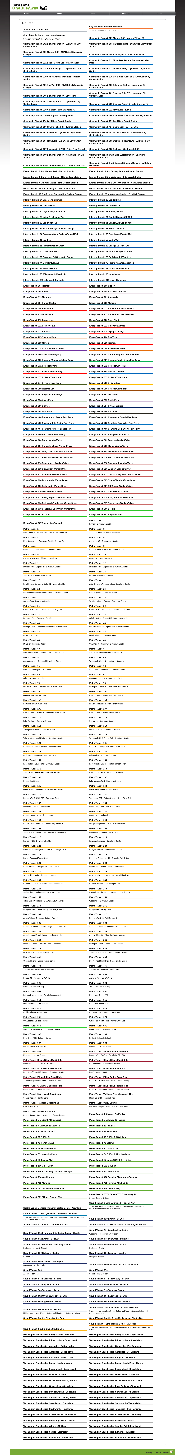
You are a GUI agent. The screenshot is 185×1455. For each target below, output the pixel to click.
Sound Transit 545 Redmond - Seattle (107, 1244)
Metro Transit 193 (32, 820)
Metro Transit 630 (98, 949)
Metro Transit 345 (32, 931)
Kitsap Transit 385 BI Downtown (105, 383)
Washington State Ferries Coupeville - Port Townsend (115, 1346)
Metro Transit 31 (31, 606)
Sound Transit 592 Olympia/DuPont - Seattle (45, 1296)
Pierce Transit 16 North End (103, 1131)
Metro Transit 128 (32, 743)
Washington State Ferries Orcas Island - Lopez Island (115, 1380)
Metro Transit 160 (98, 769)
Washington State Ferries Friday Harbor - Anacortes (49, 1335)
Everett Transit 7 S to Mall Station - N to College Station (50, 183)
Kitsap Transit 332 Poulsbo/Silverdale (107, 366)
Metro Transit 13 (31, 572)
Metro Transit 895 (98, 974)
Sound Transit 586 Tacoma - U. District (42, 1290)
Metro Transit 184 (32, 812)
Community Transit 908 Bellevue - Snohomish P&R (114, 149)
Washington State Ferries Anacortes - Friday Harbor (49, 1346)
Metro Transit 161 (32, 777)
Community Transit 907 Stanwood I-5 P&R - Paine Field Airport (54, 149)
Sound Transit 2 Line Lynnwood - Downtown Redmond (50, 1214)
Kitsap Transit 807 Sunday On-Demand (42, 523)
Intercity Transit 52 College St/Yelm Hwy (109, 246)
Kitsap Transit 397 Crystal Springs (106, 406)
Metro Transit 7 (31, 546)
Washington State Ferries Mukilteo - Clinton (44, 1375)
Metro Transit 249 (32, 889)
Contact (159, 13)
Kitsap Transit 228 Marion (36, 343)
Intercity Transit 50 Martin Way (104, 240)
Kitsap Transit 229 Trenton (102, 343)
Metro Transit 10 (97, 554)
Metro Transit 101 (98, 692)
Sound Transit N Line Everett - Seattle (42, 1310)
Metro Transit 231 (32, 872)
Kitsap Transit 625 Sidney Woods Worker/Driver (112, 480)
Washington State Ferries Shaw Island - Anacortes (114, 1392)
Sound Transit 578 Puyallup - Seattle (41, 1284)
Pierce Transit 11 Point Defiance (39, 1131)
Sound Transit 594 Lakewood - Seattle (108, 1296)
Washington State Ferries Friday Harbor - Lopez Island (116, 1335)
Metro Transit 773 (32, 966)
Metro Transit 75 (97, 683)
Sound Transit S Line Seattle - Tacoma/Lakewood (113, 1307)
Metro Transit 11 (31, 563)
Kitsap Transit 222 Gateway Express (107, 326)
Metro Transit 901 (32, 983)
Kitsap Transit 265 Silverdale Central (107, 349)
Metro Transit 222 (32, 846)
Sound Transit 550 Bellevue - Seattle (41, 1253)
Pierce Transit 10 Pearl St (101, 1126)
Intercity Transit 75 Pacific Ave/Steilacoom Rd (111, 263)
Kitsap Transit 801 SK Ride (36, 515)
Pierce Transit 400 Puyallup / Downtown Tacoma (113, 1177)
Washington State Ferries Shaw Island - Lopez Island (115, 1397)
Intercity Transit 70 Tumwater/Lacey (41, 251)
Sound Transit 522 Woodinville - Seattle (108, 1230)
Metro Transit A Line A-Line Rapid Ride (108, 1051)
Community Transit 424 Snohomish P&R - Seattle (113, 127)
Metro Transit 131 (98, 743)
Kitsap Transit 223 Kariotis (36, 331)
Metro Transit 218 (98, 837)
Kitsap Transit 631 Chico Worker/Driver (108, 492)
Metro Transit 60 (97, 657)
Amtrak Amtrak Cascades (36, 29)
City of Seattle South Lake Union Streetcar (44, 35)
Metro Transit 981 (98, 1026)
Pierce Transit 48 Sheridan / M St (39, 1149)
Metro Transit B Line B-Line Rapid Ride (42, 1060)
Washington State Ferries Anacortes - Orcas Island (114, 1352)
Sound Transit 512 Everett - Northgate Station (45, 1224)
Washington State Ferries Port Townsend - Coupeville (49, 1392)
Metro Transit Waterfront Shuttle (39, 1111)
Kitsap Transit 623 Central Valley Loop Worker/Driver (115, 474)
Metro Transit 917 (32, 1009)
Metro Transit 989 (32, 1051)
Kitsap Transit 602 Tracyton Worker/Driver (110, 440)
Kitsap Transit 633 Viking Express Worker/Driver (47, 497)
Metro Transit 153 (98, 760)
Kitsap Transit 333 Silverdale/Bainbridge (43, 372)
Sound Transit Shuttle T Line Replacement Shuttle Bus (116, 1318)
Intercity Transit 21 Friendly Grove (106, 211)
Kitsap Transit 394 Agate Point (38, 400)
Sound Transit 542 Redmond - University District (47, 1244)
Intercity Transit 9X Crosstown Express (42, 200)
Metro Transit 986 (98, 1034)
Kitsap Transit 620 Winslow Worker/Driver (110, 469)
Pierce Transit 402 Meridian (36, 1183)
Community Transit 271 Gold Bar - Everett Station (113, 121)
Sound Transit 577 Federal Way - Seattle (109, 1279)
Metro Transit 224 (32, 854)
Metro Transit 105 (98, 700)
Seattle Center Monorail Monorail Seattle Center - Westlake (52, 1208)
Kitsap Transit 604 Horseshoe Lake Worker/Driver (47, 446)
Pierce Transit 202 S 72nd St (103, 1166)
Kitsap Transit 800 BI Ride (102, 509)
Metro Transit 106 (32, 709)
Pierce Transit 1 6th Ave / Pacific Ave (107, 1114)
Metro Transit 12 (97, 563)
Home (26, 13)
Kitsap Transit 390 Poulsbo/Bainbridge (108, 389)
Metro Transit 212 (32, 837)
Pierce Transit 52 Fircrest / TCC (104, 1149)
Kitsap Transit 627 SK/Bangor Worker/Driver (111, 486)
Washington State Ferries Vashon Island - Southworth (49, 1415)
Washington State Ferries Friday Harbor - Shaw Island (115, 1340)
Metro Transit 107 (98, 709)
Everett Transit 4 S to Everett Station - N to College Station (52, 177)
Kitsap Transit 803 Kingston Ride (105, 515)
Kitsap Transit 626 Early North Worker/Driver (45, 486)
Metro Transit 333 (98, 923)
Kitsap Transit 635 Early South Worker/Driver (111, 497)
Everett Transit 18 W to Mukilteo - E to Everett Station (115, 188)
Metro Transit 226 (32, 863)
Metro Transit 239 (98, 872)
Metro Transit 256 (98, 897)
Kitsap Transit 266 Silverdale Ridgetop (42, 354)
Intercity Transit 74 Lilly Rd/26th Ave (41, 263)
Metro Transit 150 (32, 760)
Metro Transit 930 (98, 1009)
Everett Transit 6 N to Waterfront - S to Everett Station (115, 177)
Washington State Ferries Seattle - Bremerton (45, 1432)
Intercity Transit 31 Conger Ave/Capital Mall (110, 223)
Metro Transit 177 (32, 794)
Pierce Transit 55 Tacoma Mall (38, 1160)
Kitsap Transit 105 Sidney (102, 286)
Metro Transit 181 (98, 794)
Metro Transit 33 (31, 615)
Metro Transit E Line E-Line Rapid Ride (42, 1077)
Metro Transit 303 (32, 914)
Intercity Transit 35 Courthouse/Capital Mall (110, 234)
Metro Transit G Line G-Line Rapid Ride (42, 1086)
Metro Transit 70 (31, 683)
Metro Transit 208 (98, 829)
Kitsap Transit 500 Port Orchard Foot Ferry (44, 434)
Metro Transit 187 (98, 812)
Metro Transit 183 (98, 803)
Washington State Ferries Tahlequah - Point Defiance (115, 1409)
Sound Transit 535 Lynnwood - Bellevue (109, 1239)
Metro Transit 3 (96, 529)
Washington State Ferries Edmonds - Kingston (112, 1432)
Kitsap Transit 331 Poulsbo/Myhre (40, 366)
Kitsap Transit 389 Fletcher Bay (38, 389)
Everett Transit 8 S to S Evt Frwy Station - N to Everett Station (119, 183)
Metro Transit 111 (32, 717)
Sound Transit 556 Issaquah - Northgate (43, 1262)
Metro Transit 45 (97, 632)
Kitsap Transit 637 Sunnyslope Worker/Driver (111, 503)
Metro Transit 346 (98, 931)
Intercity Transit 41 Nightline (37, 240)
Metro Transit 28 (97, 597)
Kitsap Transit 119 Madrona (37, 297)
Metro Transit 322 (98, 914)
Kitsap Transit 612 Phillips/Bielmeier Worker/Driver (48, 457)
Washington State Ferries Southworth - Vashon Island (115, 1403)
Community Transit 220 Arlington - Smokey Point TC (49, 110)
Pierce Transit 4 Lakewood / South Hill (42, 1126)
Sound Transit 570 (98, 1270)
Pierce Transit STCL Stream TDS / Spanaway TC (113, 1194)
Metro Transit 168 (98, 786)
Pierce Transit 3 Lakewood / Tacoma (107, 1120)
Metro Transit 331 (32, 923)
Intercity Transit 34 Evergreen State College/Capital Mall (50, 234)
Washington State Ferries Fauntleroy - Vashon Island (115, 1438)
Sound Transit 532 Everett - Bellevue (41, 1239)
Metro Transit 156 (32, 769)
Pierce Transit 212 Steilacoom (104, 1171)
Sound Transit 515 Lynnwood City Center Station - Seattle (51, 1233)
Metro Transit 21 (97, 580)
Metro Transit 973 (98, 1017)
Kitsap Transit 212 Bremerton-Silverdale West (111, 309)
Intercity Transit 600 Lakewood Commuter (44, 280)
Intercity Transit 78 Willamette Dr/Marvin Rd (44, 274)
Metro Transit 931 (32, 1017)
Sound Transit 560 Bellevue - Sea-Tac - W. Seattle (113, 1264)
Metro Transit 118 (32, 726)
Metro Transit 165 (32, 786)
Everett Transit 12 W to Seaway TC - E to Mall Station (49, 188)
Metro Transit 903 (98, 983)
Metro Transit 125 (98, 734)
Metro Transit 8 (96, 546)
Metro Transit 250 (98, 889)
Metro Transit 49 (97, 640)
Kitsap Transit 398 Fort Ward (37, 412)
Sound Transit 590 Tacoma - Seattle (106, 1290)
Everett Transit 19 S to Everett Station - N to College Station (52, 194)
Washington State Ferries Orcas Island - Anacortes (114, 1375)
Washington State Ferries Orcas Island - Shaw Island (49, 1386)
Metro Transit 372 (32, 949)
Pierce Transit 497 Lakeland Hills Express (43, 1189)
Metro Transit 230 (98, 863)
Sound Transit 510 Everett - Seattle (106, 1219)
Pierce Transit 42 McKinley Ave (38, 1143)
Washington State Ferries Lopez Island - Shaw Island (115, 1369)
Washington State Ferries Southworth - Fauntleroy (48, 1409)
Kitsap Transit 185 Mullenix (102, 303)
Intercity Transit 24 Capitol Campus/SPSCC (110, 217)
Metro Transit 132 (32, 752)
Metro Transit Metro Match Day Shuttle (42, 1094)
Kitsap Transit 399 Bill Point (103, 412)
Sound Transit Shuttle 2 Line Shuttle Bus (43, 1318)
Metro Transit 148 (98, 752)
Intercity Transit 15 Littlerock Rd (39, 206)
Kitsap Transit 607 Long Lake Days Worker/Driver (47, 452)
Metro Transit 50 (31, 649)
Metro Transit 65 (31, 674)
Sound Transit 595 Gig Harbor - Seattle (42, 1302)
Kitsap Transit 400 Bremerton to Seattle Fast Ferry (48, 417)
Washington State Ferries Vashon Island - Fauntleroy (115, 1415)
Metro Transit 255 (32, 897)
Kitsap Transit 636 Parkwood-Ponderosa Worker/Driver (50, 503)
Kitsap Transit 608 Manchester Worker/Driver (111, 452)
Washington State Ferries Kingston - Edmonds (112, 1357)
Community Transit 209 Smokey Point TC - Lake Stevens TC (118, 104)
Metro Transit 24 (97, 589)
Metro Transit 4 (31, 537)
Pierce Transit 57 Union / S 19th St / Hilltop (110, 1160)
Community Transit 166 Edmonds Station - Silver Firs (49, 96)
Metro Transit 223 (98, 846)
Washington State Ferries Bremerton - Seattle (111, 1420)
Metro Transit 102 (32, 700)
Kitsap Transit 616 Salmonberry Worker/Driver (46, 463)
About (59, 13)
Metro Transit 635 (98, 957)
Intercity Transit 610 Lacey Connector (107, 280)
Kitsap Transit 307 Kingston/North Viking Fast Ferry (114, 360)
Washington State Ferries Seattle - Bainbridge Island (115, 1426)
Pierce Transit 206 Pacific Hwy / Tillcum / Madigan (47, 1171)
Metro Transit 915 (98, 1000)
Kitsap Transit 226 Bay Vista (103, 337)
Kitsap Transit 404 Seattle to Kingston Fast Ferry (47, 429)
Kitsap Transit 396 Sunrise (36, 406)
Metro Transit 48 (31, 640)
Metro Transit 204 (32, 829)
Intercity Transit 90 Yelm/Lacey (104, 274)
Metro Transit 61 (31, 666)
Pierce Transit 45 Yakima (101, 1143)
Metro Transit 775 (98, 966)
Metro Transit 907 (98, 991)
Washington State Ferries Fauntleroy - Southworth (48, 1438)
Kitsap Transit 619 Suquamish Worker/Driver (45, 469)
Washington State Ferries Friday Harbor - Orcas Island (50, 1340)
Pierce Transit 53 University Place (40, 1154)
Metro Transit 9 (31, 554)
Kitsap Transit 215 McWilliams (38, 314)
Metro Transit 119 (98, 726)
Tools (93, 13)
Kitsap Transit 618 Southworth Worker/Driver (111, 463)
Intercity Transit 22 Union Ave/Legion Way (44, 217)
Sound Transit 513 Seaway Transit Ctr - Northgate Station (117, 1224)
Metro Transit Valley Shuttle (103, 1103)
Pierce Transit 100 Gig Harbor (38, 1166)
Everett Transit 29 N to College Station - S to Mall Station (117, 194)
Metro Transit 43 (97, 623)
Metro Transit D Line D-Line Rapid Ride (42, 1069)
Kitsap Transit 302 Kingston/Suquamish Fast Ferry (48, 360)
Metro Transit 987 (32, 1043)
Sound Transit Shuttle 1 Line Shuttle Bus (43, 1329)
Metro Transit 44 (31, 632)
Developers (126, 13)
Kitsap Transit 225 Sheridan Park (39, 337)
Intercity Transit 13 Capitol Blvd (105, 200)
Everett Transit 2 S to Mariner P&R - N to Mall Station (49, 171)
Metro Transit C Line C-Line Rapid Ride (108, 1060)
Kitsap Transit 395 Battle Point (104, 400)
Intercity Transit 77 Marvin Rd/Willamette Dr (110, 268)
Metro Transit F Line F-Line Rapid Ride (108, 1077)
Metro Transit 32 (97, 606)
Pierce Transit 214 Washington (38, 1177)
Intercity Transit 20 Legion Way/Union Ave (44, 211)
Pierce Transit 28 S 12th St (36, 1137)
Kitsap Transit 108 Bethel (35, 291)
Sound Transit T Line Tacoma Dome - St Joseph (112, 1324)
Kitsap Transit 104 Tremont (36, 286)
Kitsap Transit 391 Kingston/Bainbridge (42, 394)
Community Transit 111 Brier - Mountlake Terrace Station (51, 63)
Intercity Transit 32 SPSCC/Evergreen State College (48, 229)
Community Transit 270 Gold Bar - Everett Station (47, 121)
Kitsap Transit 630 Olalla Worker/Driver (42, 492)
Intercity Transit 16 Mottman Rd (105, 206)
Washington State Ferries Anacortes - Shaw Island (48, 1357)
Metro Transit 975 (32, 1026)
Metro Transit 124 (32, 734)
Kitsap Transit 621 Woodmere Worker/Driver (45, 474)
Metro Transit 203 (98, 820)
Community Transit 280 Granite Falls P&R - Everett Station (52, 127)
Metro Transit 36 (97, 615)
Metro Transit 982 (32, 1034)
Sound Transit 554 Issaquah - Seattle (107, 1253)
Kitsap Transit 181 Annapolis (103, 297)
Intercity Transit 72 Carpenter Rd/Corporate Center (48, 257)
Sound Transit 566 (32, 1270)
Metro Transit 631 (32, 957)
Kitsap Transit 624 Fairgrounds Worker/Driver (45, 480)
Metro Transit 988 (98, 1043)
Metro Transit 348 (32, 940)
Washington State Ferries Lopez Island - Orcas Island (49, 1369)
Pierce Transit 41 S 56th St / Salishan (107, 1137)
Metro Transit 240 (32, 880)
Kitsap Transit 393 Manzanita (103, 394)
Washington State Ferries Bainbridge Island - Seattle (49, 1420)
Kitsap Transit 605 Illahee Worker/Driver (109, 446)
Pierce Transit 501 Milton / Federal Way (42, 1197)
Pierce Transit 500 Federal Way (104, 1189)
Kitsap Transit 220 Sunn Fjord (104, 320)
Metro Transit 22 (31, 589)
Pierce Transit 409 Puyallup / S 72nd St (108, 1183)
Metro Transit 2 (31, 529)
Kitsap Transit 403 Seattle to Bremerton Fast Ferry (114, 423)
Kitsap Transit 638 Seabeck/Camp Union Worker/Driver (50, 509)
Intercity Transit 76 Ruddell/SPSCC (40, 268)
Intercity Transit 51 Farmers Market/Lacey (43, 246)
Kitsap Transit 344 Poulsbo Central (106, 372)
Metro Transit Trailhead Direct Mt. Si (41, 1103)
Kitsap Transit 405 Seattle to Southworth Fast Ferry (114, 429)
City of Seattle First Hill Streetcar (105, 27)
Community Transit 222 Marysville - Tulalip (110, 110)
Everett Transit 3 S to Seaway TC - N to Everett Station (116, 171)
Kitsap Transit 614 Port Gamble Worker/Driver (111, 457)
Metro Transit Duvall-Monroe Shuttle (107, 1069)
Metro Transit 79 (31, 692)
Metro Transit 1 (96, 520)
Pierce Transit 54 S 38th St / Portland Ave (109, 1154)
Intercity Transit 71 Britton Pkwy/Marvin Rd (110, 251)
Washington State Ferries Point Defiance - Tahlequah (115, 1386)
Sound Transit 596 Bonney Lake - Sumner (109, 1302)
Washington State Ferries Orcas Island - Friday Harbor (50, 1380)
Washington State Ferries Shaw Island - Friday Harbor (49, 1397)
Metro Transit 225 (98, 854)
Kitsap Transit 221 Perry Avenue (39, 326)
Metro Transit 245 (98, 880)
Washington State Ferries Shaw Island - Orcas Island (49, 1403)
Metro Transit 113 (98, 717)
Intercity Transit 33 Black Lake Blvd (106, 229)
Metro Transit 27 (31, 597)
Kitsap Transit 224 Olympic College (106, 331)
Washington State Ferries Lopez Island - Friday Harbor (116, 1363)
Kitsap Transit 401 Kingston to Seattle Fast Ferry (113, 417)
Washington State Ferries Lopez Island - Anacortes (48, 1363)
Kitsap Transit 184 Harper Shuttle (39, 303)
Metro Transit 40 (31, 623)
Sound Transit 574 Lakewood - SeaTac (42, 1279)
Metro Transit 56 (97, 649)
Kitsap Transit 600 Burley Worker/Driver (43, 440)
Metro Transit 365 (98, 940)
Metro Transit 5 (96, 537)
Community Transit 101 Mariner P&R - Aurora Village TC (116, 38)
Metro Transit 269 (32, 906)
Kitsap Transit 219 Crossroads (38, 320)
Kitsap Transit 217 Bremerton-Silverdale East (111, 314)
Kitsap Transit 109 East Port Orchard (107, 291)
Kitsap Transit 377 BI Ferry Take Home (42, 377)
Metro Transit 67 (97, 674)
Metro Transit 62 (97, 666)
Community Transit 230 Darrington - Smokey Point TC (49, 115)
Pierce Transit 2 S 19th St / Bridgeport (42, 1120)
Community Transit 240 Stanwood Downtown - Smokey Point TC (120, 115)
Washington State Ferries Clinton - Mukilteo (44, 1426)
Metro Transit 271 (98, 906)
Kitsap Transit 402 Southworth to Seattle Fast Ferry (48, 423)
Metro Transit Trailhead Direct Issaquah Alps (111, 1094)
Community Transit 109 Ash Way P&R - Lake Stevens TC (117, 55)
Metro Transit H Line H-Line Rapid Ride (108, 1086)
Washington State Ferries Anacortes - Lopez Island (48, 1352)
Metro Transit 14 (97, 572)
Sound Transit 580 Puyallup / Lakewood (108, 1284)
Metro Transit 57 (31, 657)
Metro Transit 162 (98, 777)
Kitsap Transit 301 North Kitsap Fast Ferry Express (114, 354)
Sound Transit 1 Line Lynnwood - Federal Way (112, 1203)
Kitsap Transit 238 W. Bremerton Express (43, 349)
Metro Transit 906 (32, 991)
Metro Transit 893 (32, 974)
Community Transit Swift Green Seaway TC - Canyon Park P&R (54, 166)
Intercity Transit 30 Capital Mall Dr (40, 223)
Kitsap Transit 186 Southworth (38, 309)
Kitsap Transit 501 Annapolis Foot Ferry (109, 434)
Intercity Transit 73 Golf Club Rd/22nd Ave (110, 257)
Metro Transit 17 (31, 580)
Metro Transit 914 (32, 1000)
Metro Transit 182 (32, 803)
